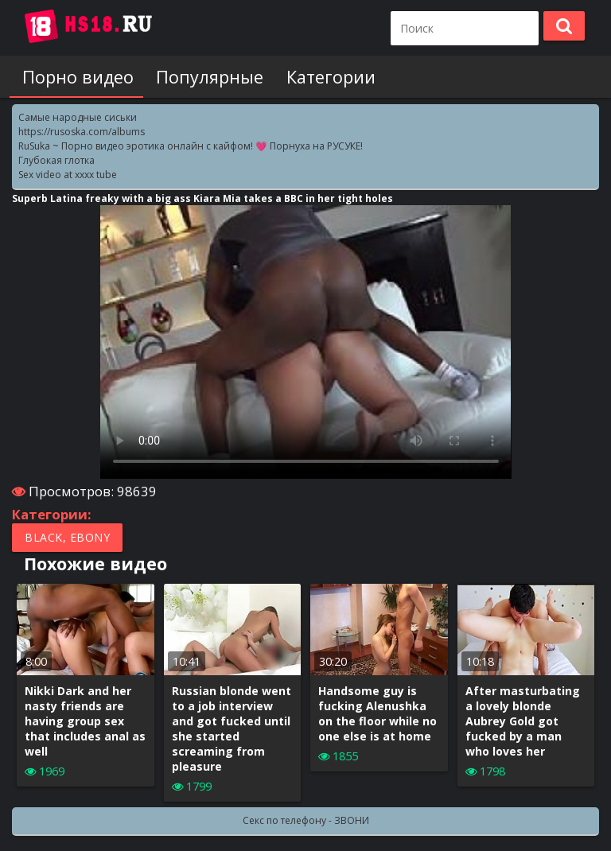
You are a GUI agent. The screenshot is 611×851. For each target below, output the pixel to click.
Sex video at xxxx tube (67, 174)
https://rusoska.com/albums (81, 131)
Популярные (203, 76)
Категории (320, 76)
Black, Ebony (67, 537)
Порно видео (74, 76)
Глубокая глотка (56, 160)
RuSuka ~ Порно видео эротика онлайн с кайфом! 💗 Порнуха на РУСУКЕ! (190, 146)
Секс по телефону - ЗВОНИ (306, 820)
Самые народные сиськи (77, 117)
